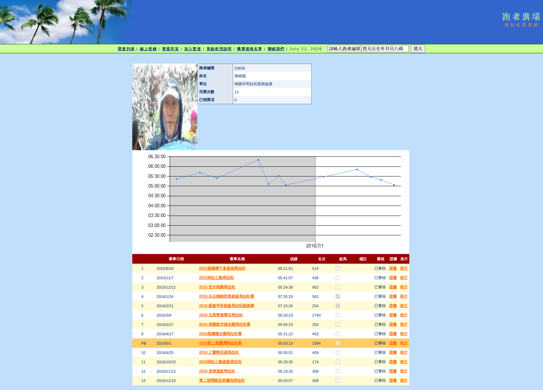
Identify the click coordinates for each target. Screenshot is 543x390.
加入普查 (192, 49)
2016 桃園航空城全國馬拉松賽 (225, 324)
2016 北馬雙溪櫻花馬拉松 (221, 315)
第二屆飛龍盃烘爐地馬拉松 (222, 380)
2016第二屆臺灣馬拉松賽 (220, 343)
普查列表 (126, 49)
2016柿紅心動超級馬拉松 (220, 362)
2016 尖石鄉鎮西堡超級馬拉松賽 (227, 296)
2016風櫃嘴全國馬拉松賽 (220, 334)
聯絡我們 (276, 49)
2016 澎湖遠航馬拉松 (217, 371)
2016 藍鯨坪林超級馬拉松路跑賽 (227, 305)
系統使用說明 (219, 49)
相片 (404, 268)
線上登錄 (148, 49)
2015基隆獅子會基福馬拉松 (222, 268)
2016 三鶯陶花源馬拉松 (219, 352)
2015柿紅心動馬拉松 (216, 277)
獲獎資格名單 (249, 49)
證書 (393, 268)
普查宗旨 (170, 49)
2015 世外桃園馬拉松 (217, 287)
